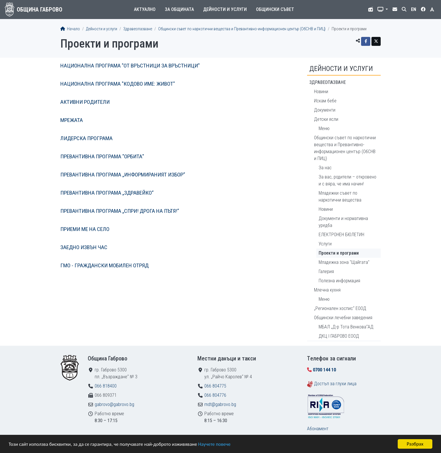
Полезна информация (339, 280)
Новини (321, 91)
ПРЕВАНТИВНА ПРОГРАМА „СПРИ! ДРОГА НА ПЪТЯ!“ (119, 211)
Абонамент (317, 428)
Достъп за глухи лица (335, 383)
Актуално (145, 9)
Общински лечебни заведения (343, 317)
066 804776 (215, 395)
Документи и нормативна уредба (343, 222)
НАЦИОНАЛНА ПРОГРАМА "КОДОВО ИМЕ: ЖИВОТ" (117, 83)
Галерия (326, 271)
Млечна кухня (327, 290)
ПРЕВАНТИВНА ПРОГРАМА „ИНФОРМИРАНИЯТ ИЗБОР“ (122, 174)
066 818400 (106, 386)
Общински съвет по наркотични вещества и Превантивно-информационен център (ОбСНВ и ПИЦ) (242, 29)
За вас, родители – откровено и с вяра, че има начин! (347, 180)
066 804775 (215, 386)
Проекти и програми (339, 253)
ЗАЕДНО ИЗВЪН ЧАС (83, 247)
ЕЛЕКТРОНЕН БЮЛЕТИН (341, 234)
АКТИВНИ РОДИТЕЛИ (85, 102)
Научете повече (214, 444)
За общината (179, 9)
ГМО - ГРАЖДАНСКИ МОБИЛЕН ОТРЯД (104, 265)
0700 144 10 (324, 370)
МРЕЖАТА (71, 120)
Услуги (325, 244)
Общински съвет (275, 9)
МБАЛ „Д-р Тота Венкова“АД (346, 327)
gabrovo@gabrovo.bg (114, 404)
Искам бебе (325, 101)
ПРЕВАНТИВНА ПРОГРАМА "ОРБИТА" (102, 156)
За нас (325, 167)
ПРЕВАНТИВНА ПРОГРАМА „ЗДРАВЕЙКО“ (107, 192)
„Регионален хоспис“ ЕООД (340, 308)
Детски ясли (326, 119)
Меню (324, 128)
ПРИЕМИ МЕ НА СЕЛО (84, 229)
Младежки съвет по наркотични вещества (340, 196)
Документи (324, 110)
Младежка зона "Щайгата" (344, 262)
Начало (70, 29)
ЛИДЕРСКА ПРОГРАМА (86, 138)
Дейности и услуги (225, 9)
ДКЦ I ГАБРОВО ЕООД (339, 336)
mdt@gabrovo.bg (220, 404)
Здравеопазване (137, 29)
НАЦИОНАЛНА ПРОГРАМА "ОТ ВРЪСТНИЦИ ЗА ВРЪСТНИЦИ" (130, 65)
